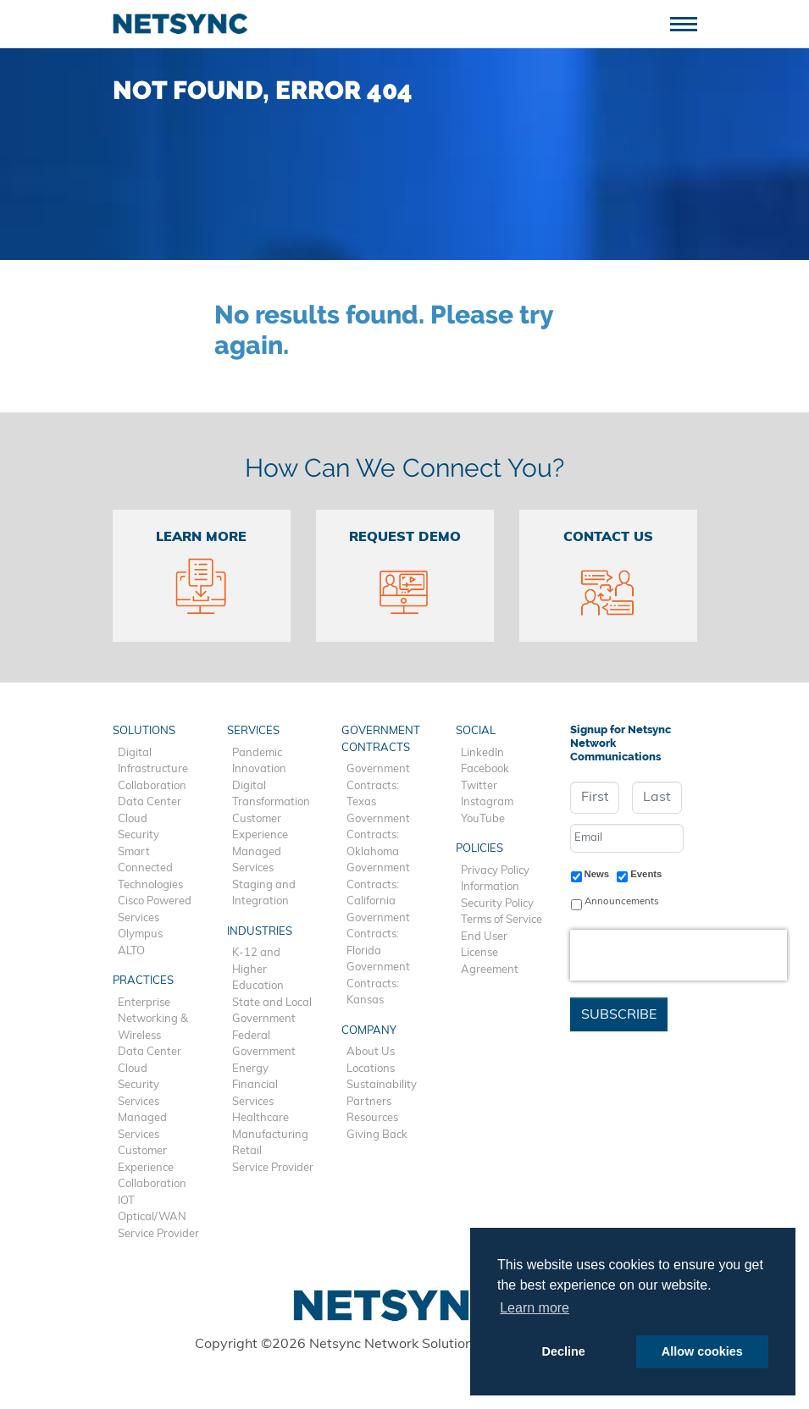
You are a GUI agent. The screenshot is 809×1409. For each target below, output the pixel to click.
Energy (250, 1069)
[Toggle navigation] (690, 22)
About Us (370, 1052)
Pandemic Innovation (259, 762)
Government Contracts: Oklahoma (378, 836)
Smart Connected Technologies (150, 869)
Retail (247, 1151)
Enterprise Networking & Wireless (153, 1019)
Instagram (487, 802)
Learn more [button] (534, 1308)
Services (138, 1102)
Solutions (144, 731)
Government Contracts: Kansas (378, 984)
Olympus (140, 934)
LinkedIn (482, 753)
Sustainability (381, 1085)
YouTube (483, 819)
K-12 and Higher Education (258, 970)
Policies (479, 848)
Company (368, 1030)
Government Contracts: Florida (378, 935)
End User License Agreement (489, 953)
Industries (259, 931)
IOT (126, 1201)
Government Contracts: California (378, 885)
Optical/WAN (152, 1217)
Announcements (622, 902)
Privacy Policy (495, 870)
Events (646, 874)
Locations (370, 1069)
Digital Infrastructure (153, 762)
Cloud (132, 819)
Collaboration (152, 786)
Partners (368, 1102)
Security (138, 835)
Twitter (479, 786)
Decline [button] (563, 1351)
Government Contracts (380, 740)
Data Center (149, 802)
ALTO (131, 951)
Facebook (485, 769)
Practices (143, 980)
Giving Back (376, 1135)
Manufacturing (270, 1135)
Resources (372, 1118)
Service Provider (158, 1234)
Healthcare (260, 1118)
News (597, 874)
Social (476, 731)
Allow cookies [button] (702, 1351)
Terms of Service (501, 920)
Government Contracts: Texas (378, 786)
